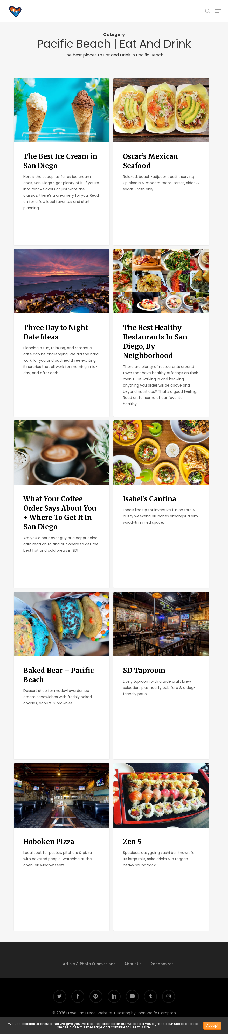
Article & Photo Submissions (89, 963)
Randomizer (161, 963)
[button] (218, 10)
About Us (133, 963)
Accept (212, 1025)
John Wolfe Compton (156, 1013)
